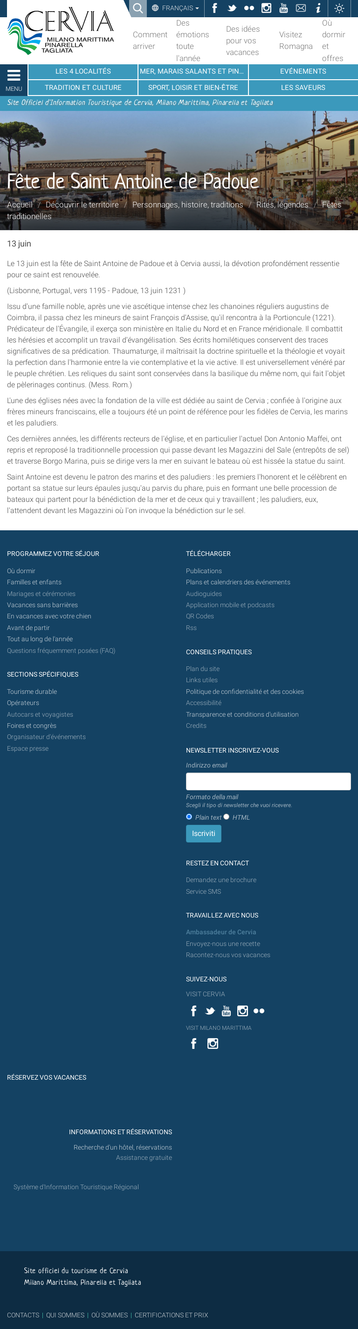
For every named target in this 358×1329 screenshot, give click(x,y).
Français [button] (180, 8)
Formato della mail (239, 801)
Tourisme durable (32, 692)
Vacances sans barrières (42, 605)
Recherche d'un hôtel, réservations (123, 1147)
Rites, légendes (282, 204)
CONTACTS (23, 1315)
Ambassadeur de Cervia (221, 932)
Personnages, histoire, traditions (187, 204)
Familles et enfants (34, 582)
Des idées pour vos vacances (243, 40)
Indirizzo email (206, 765)
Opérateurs (23, 703)
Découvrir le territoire (82, 204)
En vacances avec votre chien (50, 616)
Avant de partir (28, 628)
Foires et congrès (31, 726)
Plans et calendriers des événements (238, 582)
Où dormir (21, 571)
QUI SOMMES (65, 1315)
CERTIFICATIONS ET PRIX (171, 1315)
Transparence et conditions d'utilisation (242, 715)
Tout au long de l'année (40, 639)
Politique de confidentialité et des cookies (245, 692)
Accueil (20, 204)
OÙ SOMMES (109, 1315)
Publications (204, 571)
